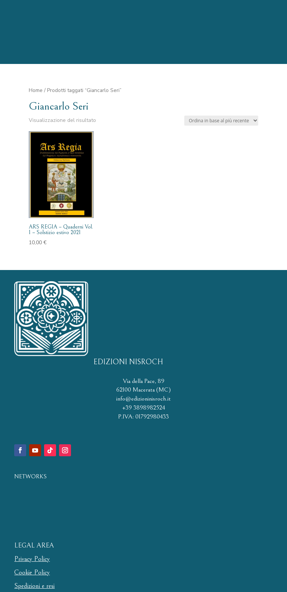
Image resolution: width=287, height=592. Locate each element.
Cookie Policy (32, 572)
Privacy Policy (32, 559)
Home (36, 90)
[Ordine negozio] (221, 121)
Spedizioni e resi (34, 586)
